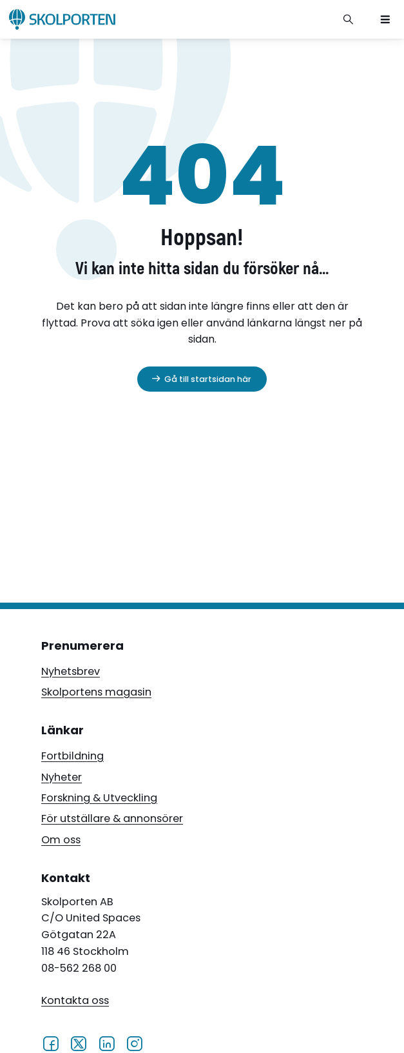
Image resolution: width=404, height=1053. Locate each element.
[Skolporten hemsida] (62, 19)
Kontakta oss (75, 1000)
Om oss (61, 839)
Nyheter (61, 777)
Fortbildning (72, 755)
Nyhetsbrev (70, 671)
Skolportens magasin (96, 692)
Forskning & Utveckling (99, 797)
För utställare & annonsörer (112, 818)
